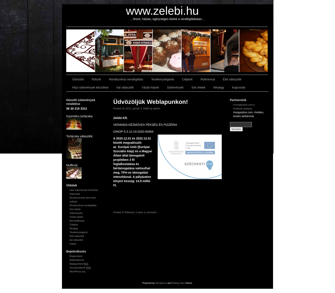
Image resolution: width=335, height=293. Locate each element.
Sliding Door (178, 283)
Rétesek (129, 212)
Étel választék (232, 79)
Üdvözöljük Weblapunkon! (150, 102)
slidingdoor (80, 50)
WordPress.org (77, 271)
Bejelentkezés (77, 260)
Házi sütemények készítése (90, 87)
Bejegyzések (79, 264)
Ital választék (125, 87)
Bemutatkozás (77, 220)
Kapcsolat (238, 87)
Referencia (208, 79)
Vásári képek (150, 87)
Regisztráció (76, 256)
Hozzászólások (80, 267)
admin (156, 108)
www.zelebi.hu (162, 10)
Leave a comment (146, 212)
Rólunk (96, 79)
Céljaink (187, 79)
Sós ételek (198, 87)
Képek (73, 243)
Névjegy (218, 87)
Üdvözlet (78, 79)
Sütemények (175, 87)
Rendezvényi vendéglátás (126, 79)
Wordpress (161, 283)
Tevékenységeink (162, 79)
